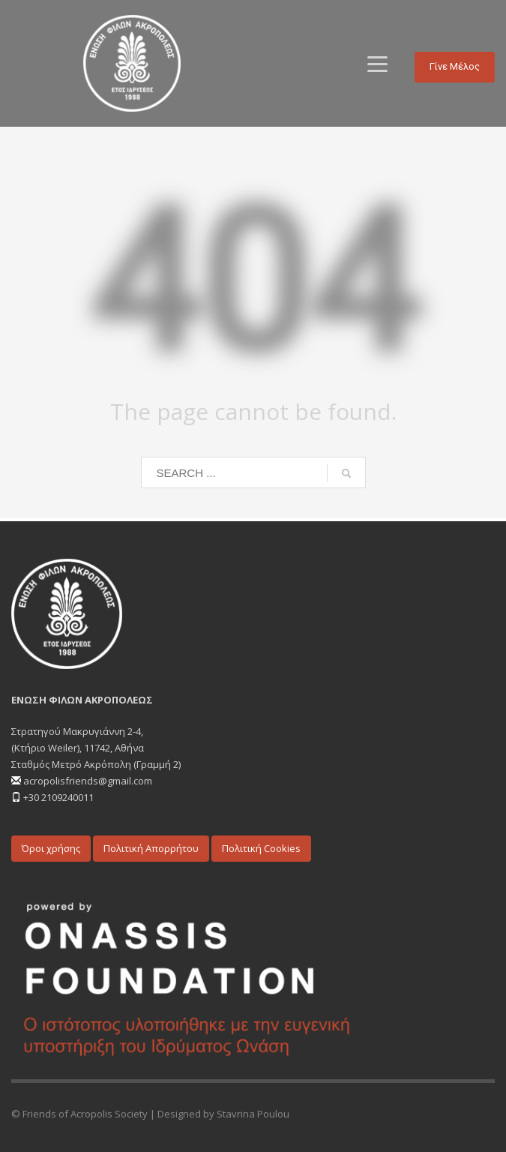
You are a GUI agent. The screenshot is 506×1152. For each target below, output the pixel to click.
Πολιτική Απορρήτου (151, 848)
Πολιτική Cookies (261, 848)
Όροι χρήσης (51, 848)
